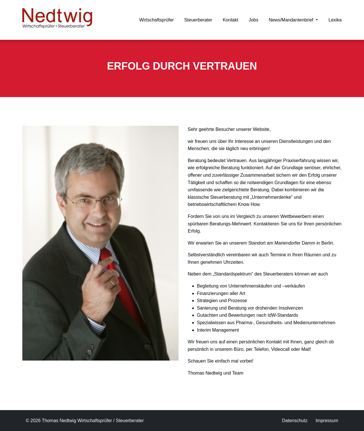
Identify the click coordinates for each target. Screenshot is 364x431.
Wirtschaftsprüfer (156, 19)
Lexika (335, 19)
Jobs (253, 19)
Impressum (327, 420)
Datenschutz (294, 420)
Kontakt (230, 19)
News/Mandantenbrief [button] (291, 19)
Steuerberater (198, 19)
